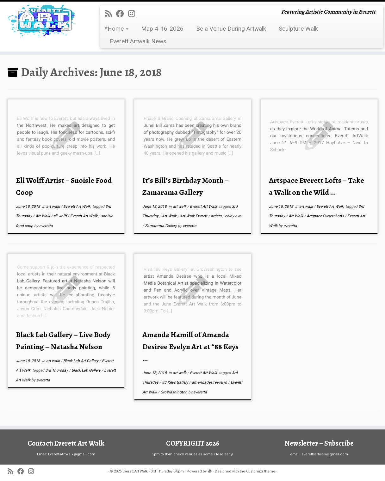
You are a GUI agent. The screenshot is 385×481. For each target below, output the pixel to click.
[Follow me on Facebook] (122, 13)
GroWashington (174, 392)
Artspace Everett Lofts (326, 216)
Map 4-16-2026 (162, 28)
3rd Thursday (57, 370)
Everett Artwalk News (138, 41)
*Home (116, 28)
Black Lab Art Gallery (81, 361)
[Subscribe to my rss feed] (110, 13)
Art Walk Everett (194, 216)
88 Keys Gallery (175, 382)
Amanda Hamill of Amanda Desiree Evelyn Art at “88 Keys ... (190, 347)
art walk (53, 206)
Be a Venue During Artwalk (231, 28)
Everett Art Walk (77, 206)
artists (216, 216)
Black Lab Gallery (86, 370)
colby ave (233, 216)
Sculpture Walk (298, 28)
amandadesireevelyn (210, 382)
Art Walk (43, 216)
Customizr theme (260, 471)
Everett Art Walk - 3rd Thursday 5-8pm (153, 471)
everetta (46, 226)
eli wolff (60, 216)
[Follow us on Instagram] (133, 13)
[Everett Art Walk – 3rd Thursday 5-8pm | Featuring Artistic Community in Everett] (44, 20)
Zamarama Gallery (161, 226)
